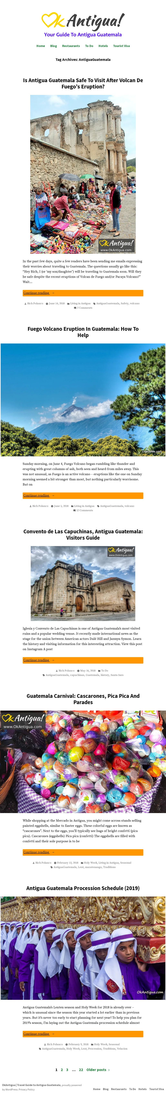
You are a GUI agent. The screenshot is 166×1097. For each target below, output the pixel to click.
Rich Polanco (35, 303)
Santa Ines (117, 675)
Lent (81, 867)
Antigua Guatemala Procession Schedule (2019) (83, 888)
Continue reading (44, 293)
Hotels (103, 46)
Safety (125, 303)
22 (81, 1069)
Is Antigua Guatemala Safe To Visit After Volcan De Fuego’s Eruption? (83, 83)
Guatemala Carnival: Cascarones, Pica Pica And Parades (83, 699)
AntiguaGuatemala (107, 303)
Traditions (109, 867)
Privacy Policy (27, 1089)
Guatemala (92, 675)
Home (40, 46)
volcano (134, 303)
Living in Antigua (80, 303)
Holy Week (90, 863)
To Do (89, 46)
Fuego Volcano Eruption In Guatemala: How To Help (83, 331)
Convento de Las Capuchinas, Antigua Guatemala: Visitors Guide (83, 534)
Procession (94, 1049)
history (105, 675)
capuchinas (77, 675)
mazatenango (93, 867)
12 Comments (84, 510)
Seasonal (125, 863)
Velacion (122, 1049)
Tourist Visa (121, 46)
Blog (53, 46)
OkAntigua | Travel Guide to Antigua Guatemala (31, 1085)
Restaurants (71, 46)
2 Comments (84, 308)
